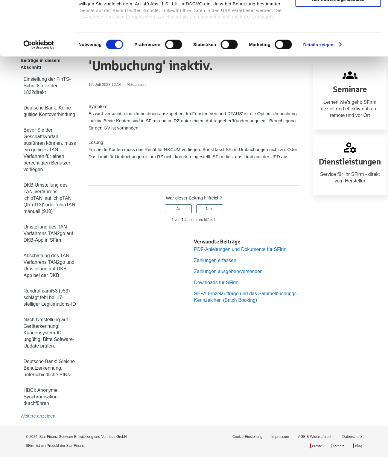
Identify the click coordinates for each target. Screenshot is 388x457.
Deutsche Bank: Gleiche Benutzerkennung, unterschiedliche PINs (49, 368)
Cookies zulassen (338, 14)
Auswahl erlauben (338, 32)
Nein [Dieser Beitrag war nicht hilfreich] (209, 209)
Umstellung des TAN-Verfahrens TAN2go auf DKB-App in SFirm (48, 233)
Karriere (338, 446)
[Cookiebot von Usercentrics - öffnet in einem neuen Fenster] (39, 95)
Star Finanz (75, 446)
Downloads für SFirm (216, 282)
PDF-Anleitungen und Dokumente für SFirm (240, 249)
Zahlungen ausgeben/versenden (228, 271)
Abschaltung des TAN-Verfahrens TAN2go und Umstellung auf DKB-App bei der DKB (49, 265)
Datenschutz (352, 437)
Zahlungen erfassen (215, 260)
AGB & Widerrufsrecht (315, 437)
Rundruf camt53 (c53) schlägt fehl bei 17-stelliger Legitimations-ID (50, 297)
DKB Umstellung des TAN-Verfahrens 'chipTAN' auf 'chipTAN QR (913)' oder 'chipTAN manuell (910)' (49, 198)
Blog (358, 446)
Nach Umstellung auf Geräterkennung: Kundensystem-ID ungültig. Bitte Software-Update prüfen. (49, 332)
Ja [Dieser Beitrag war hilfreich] (178, 209)
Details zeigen (318, 95)
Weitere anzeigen (38, 415)
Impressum (280, 437)
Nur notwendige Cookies (338, 50)
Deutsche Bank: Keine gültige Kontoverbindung (49, 111)
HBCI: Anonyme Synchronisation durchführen (41, 397)
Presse (317, 446)
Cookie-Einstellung (247, 437)
